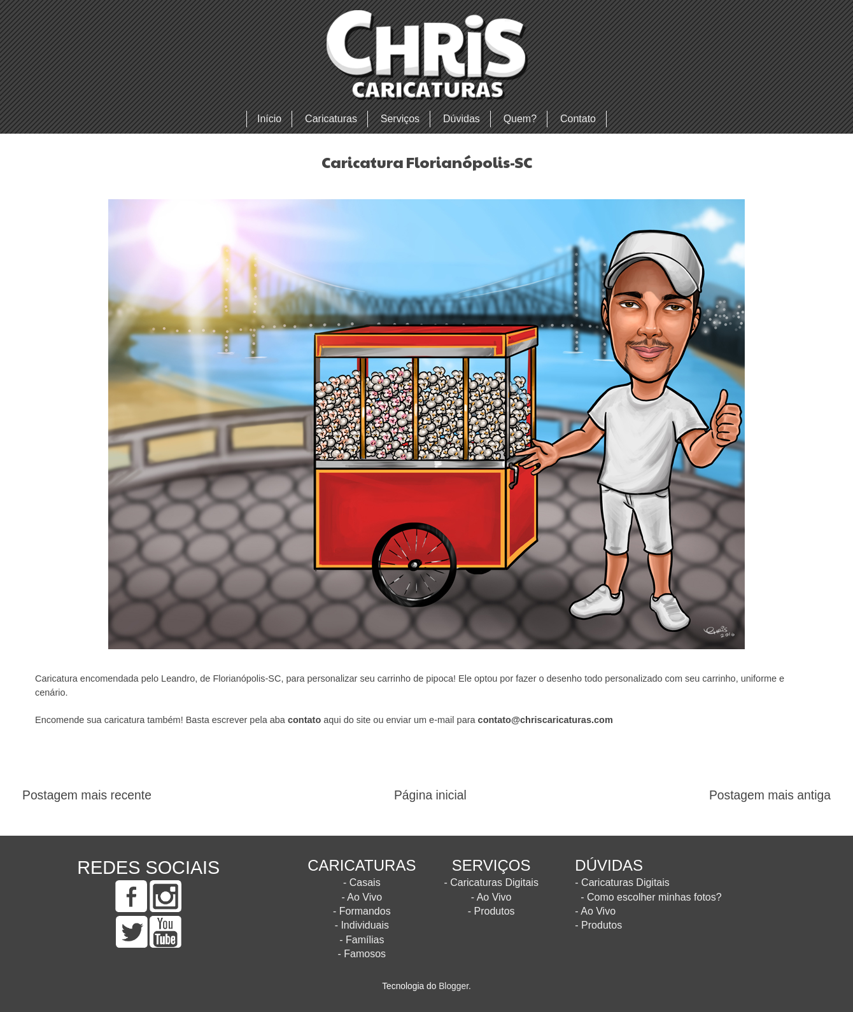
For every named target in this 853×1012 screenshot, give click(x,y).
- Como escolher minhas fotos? (651, 897)
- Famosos (362, 953)
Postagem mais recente (87, 795)
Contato (578, 118)
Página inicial (430, 795)
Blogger (454, 986)
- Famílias (361, 939)
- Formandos (362, 911)
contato (304, 720)
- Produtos (491, 911)
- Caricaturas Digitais (491, 882)
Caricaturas (331, 118)
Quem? (520, 118)
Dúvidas (461, 118)
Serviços (400, 118)
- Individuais (362, 925)
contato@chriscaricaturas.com (545, 720)
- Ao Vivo (361, 897)
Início (269, 118)
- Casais (362, 882)
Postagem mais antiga (770, 795)
